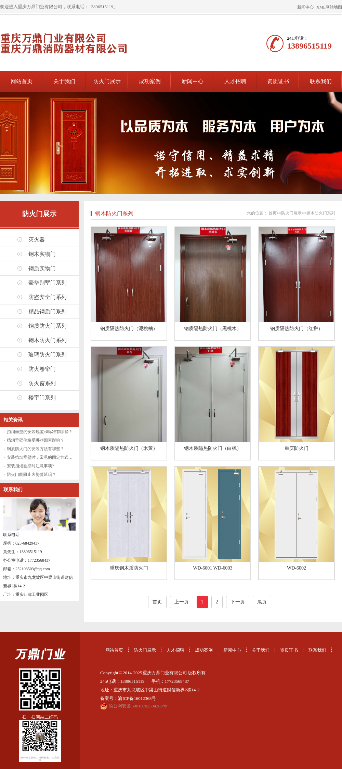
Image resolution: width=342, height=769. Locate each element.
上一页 (181, 601)
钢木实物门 (42, 254)
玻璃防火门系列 (47, 354)
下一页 (238, 601)
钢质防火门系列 (47, 326)
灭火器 (36, 240)
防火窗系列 (42, 383)
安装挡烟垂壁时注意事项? (30, 466)
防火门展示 (107, 81)
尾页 (262, 601)
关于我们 (64, 81)
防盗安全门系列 (47, 297)
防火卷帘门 (42, 369)
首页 (272, 213)
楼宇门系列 (42, 398)
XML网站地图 (329, 7)
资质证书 (278, 81)
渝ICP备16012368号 (137, 698)
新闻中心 (305, 7)
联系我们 (321, 81)
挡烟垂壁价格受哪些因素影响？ (35, 440)
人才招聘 (235, 81)
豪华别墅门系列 (47, 283)
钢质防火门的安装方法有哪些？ (35, 448)
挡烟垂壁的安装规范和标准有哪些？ (40, 431)
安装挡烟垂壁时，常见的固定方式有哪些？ (46, 457)
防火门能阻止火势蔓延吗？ (31, 474)
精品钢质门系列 (47, 311)
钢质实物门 (42, 268)
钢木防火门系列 (47, 340)
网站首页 (21, 81)
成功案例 (150, 81)
